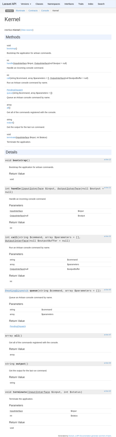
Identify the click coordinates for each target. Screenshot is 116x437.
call (8, 78)
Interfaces (69, 4)
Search (101, 4)
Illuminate (20, 10)
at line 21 (107, 187)
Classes (39, 4)
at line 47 (107, 335)
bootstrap (11, 48)
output (10, 122)
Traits (81, 4)
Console (45, 10)
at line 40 (107, 290)
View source (27, 30)
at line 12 (107, 159)
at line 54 (107, 363)
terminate (11, 137)
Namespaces (54, 4)
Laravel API (9, 3)
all (8, 108)
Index (90, 4)
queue (10, 93)
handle (10, 63)
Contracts (33, 10)
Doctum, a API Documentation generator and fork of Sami (90, 436)
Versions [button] (26, 4)
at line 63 (107, 391)
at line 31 (107, 236)
